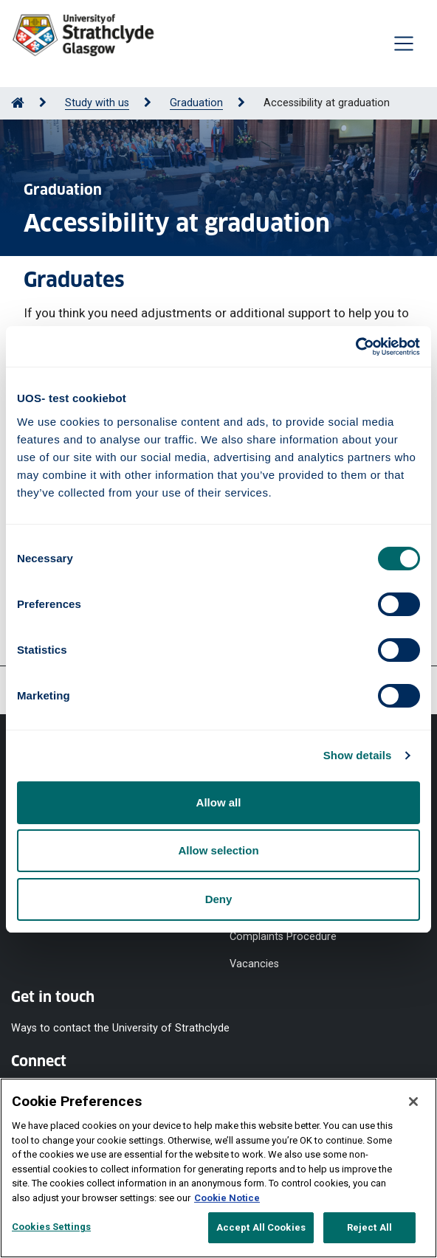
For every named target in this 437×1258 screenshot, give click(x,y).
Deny (219, 899)
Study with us (97, 103)
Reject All (369, 1227)
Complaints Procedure (283, 936)
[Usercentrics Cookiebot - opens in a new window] (355, 346)
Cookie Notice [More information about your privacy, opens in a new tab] (227, 1197)
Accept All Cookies (261, 1227)
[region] (218, 1168)
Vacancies (254, 963)
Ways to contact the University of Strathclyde (120, 1027)
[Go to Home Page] (17, 103)
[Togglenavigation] (404, 43)
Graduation (196, 103)
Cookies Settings (51, 1226)
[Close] (413, 1101)
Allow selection (218, 850)
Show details (357, 755)
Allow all (218, 802)
